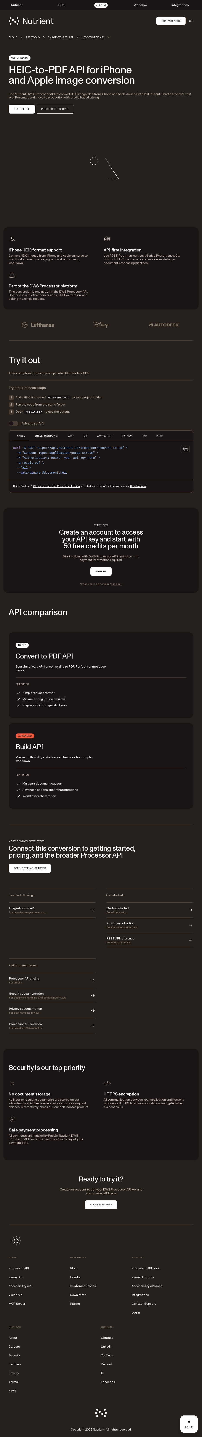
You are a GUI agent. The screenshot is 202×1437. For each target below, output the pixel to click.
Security (15, 1355)
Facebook (108, 1382)
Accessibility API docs (147, 1286)
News (12, 1391)
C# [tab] (85, 435)
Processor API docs (146, 1268)
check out (47, 1107)
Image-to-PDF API (60, 37)
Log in (136, 1313)
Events (75, 1277)
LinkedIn (106, 1347)
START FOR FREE (101, 1204)
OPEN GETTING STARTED (30, 868)
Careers (14, 1347)
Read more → (138, 486)
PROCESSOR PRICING (55, 109)
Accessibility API (20, 1286)
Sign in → (116, 584)
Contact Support (144, 1304)
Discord (106, 1364)
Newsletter (78, 1295)
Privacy (14, 1373)
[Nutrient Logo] (31, 21)
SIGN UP (101, 571)
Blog (73, 1268)
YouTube (107, 1355)
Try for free (171, 20)
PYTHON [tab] (127, 435)
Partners (15, 1364)
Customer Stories (83, 1286)
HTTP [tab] (159, 435)
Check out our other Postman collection (56, 486)
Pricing (75, 1304)
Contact (107, 1338)
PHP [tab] (144, 435)
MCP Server (17, 1304)
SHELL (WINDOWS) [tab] (46, 435)
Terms (13, 1382)
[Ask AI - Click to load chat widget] (189, 1424)
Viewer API (16, 1277)
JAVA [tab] (71, 435)
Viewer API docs (143, 1277)
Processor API (19, 1268)
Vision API (15, 1295)
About (13, 1338)
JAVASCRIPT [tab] (105, 435)
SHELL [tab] (21, 435)
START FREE (22, 109)
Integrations (140, 1295)
